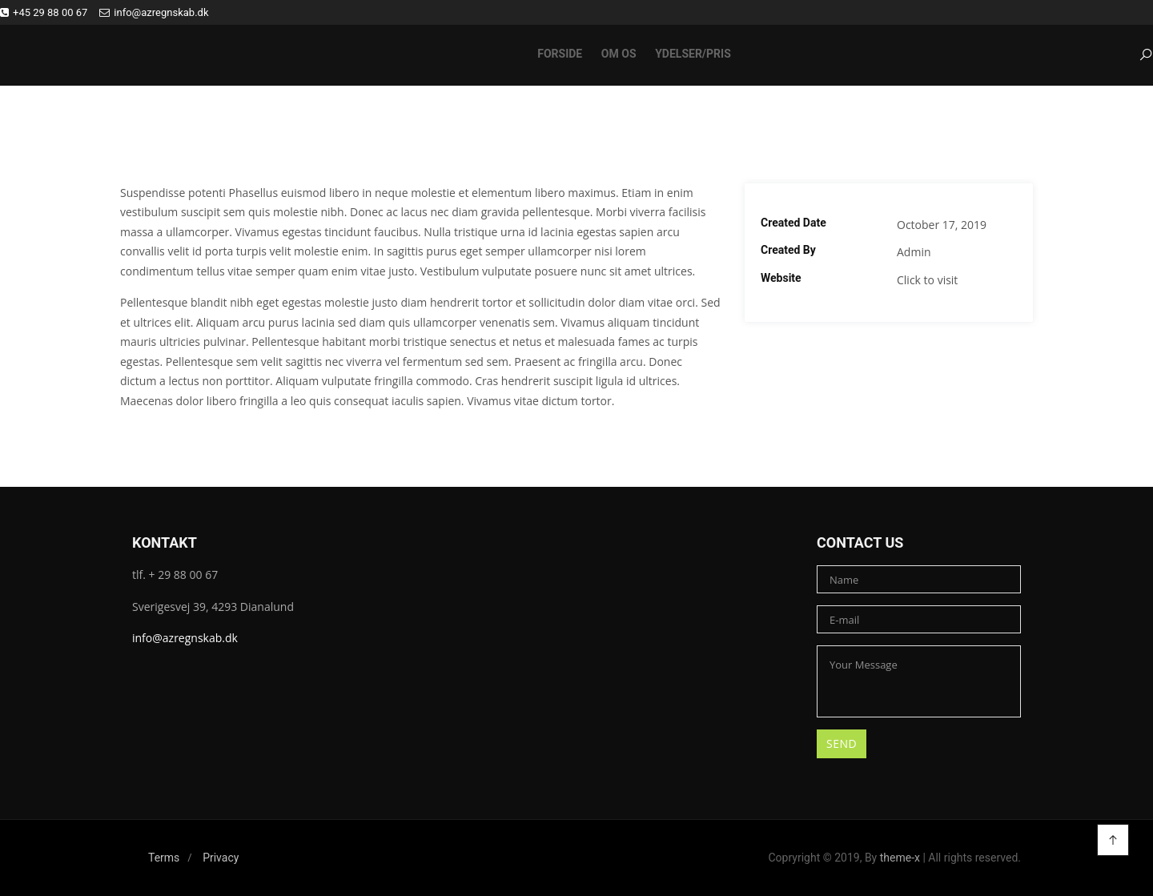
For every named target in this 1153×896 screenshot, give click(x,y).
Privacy (221, 857)
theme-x (900, 857)
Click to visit (927, 279)
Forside (559, 53)
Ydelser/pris (693, 53)
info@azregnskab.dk (153, 12)
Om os (619, 53)
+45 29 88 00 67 (43, 12)
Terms (163, 857)
